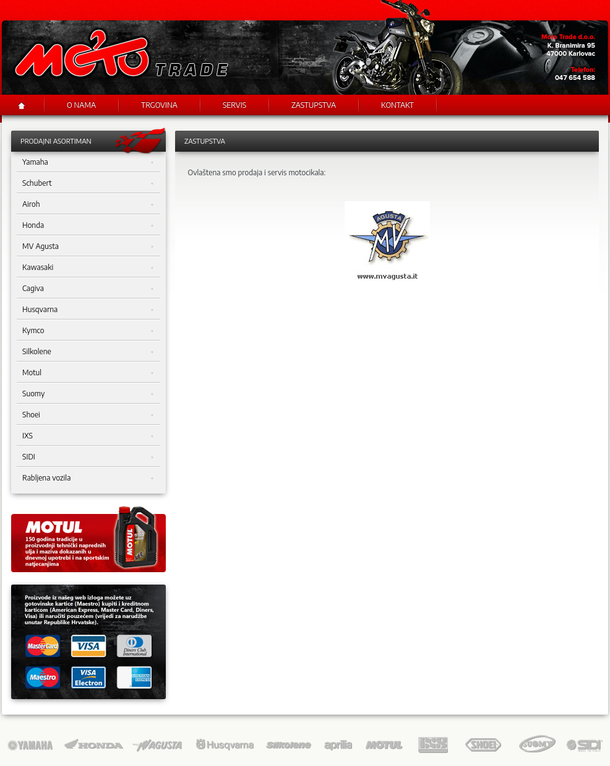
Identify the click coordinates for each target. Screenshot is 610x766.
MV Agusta (87, 246)
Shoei (87, 414)
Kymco (87, 330)
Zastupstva (313, 105)
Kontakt (397, 105)
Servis (234, 105)
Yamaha (87, 162)
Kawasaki (87, 267)
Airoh (87, 204)
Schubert (87, 183)
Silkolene (87, 351)
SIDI (87, 457)
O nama (81, 105)
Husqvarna (87, 309)
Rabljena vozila (87, 478)
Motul (87, 372)
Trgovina (159, 105)
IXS (87, 435)
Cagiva (87, 288)
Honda (87, 225)
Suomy (87, 393)
